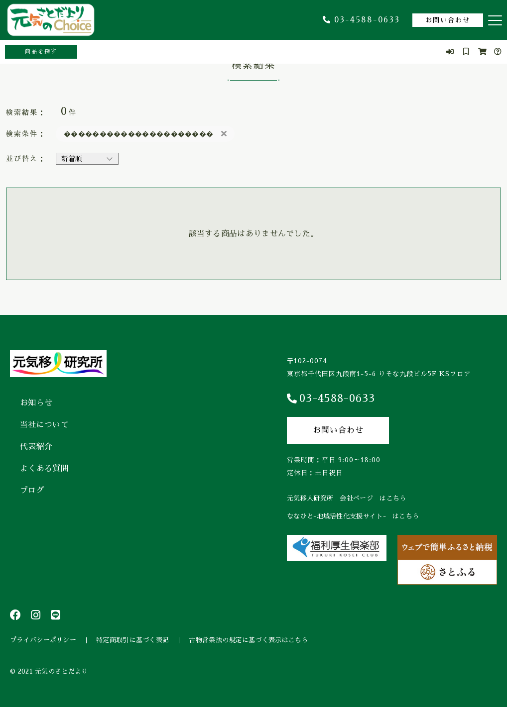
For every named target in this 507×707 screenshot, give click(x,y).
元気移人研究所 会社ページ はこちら (346, 498)
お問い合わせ (447, 20)
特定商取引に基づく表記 (132, 640)
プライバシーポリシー (43, 640)
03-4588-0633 (361, 20)
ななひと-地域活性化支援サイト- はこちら (353, 516)
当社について (44, 425)
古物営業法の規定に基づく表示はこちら (248, 640)
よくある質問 (44, 469)
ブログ (32, 491)
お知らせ (36, 403)
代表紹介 (36, 447)
